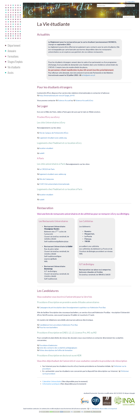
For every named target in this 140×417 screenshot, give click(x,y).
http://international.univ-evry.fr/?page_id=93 (57, 95)
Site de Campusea (46, 179)
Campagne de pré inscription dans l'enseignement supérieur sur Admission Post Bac (72, 307)
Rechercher (130, 5)
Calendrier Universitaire (51, 381)
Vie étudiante (14, 67)
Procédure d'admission (48, 345)
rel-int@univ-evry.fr (88, 75)
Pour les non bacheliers (48, 327)
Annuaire (12, 51)
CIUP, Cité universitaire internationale (54, 184)
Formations (13, 56)
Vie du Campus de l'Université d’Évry (53, 133)
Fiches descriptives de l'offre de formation (55, 350)
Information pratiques (51, 384)
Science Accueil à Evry (84, 100)
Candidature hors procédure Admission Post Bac (58, 325)
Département (14, 45)
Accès (10, 72)
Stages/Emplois (15, 62)
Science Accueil (64, 100)
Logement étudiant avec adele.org (53, 138)
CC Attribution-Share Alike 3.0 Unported (103, 409)
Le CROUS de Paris (47, 169)
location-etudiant (46, 148)
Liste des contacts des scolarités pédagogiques (58, 348)
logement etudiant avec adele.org (52, 174)
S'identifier (131, 2)
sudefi (41, 153)
